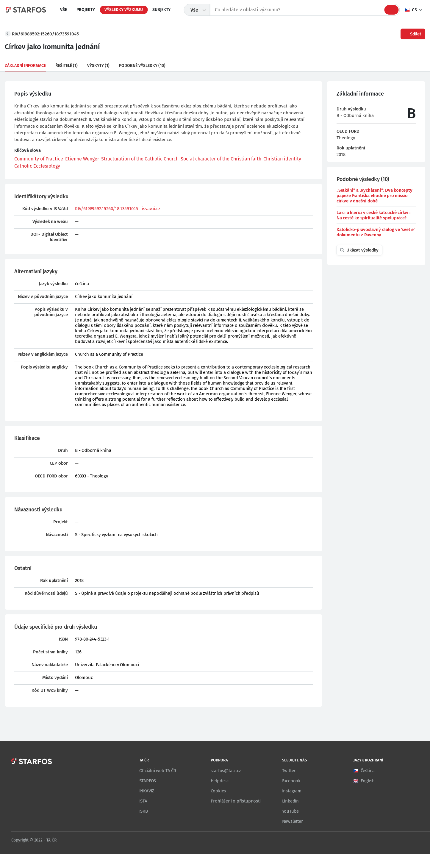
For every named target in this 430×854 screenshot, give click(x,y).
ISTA (143, 801)
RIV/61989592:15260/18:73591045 (45, 34)
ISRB (143, 811)
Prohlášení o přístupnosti (236, 801)
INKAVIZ (146, 791)
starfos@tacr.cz (226, 770)
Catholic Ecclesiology (37, 166)
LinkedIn (290, 801)
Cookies (218, 791)
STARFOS (147, 780)
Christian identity (282, 159)
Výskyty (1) (98, 65)
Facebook (291, 780)
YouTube (290, 811)
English (368, 780)
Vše (63, 9)
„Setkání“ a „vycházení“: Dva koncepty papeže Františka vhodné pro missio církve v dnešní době (374, 196)
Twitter (289, 770)
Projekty (85, 9)
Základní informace (25, 65)
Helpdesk (220, 780)
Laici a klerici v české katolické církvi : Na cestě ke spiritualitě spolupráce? (374, 215)
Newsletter (292, 821)
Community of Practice (38, 159)
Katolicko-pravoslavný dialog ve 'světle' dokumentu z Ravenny (376, 232)
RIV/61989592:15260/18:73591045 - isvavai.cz (117, 208)
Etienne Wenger (82, 159)
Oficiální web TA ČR (157, 770)
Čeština (368, 770)
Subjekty (161, 9)
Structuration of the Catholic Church (140, 159)
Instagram (291, 791)
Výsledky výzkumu (123, 9)
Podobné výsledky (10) (142, 65)
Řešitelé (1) (66, 65)
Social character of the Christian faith (221, 159)
